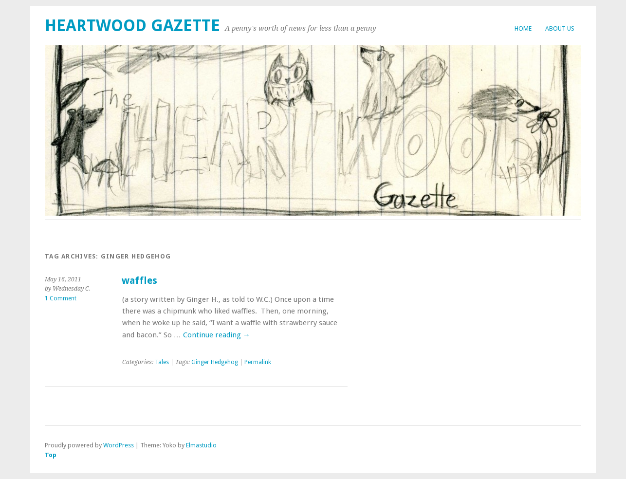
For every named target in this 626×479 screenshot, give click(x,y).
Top (50, 455)
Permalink (257, 362)
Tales (162, 362)
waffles (139, 280)
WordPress (118, 445)
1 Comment (60, 298)
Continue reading (216, 335)
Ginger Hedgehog (214, 362)
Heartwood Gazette (132, 25)
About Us (559, 28)
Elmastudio (201, 445)
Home (523, 28)
